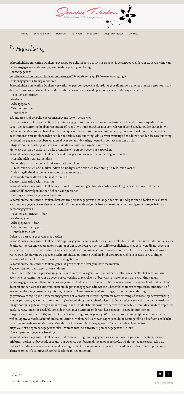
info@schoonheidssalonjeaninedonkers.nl (63, 351)
